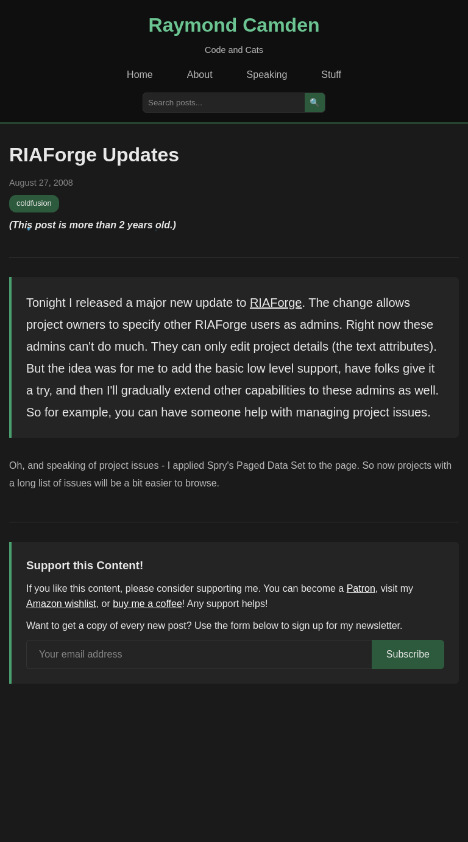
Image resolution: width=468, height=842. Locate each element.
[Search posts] (224, 102)
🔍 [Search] (315, 102)
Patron (361, 588)
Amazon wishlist (61, 603)
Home (140, 74)
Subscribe (408, 654)
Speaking (267, 74)
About (200, 74)
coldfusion (34, 203)
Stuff (331, 74)
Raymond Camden (234, 25)
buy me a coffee (147, 603)
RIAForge (276, 302)
